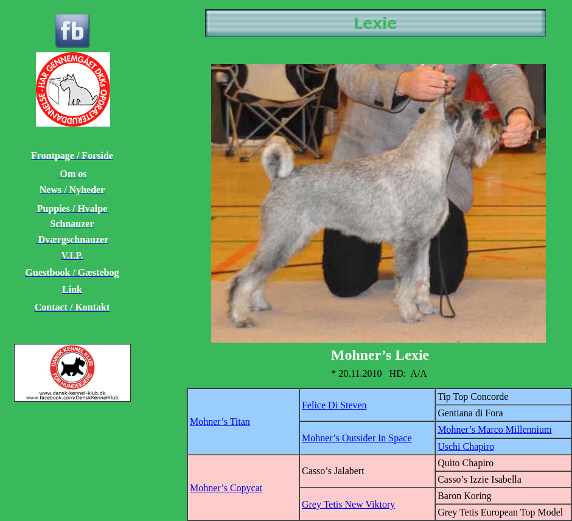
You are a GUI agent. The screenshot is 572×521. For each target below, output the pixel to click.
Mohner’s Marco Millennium (494, 429)
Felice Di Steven (334, 405)
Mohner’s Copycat (226, 488)
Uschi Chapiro (466, 446)
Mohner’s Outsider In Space (357, 438)
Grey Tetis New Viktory (348, 504)
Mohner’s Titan (220, 421)
